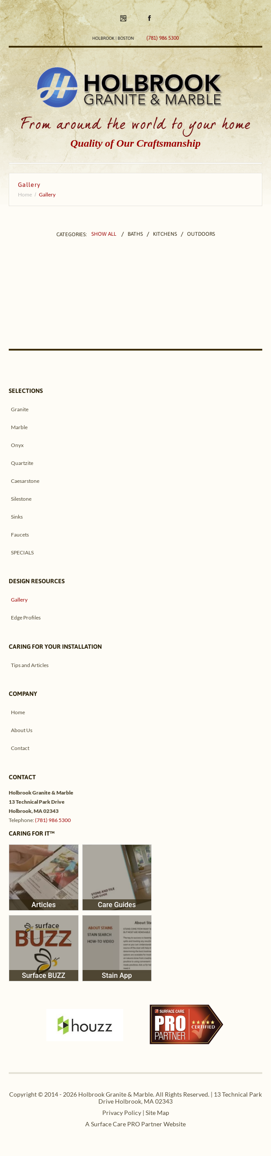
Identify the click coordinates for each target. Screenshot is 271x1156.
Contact (20, 748)
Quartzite (22, 463)
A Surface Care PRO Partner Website (135, 1124)
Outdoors (201, 234)
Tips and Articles (30, 665)
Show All (103, 234)
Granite (19, 409)
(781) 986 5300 (53, 820)
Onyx (17, 445)
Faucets (20, 534)
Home (25, 194)
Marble (19, 427)
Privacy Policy (121, 1112)
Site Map (157, 1112)
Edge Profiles (26, 617)
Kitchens (165, 234)
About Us (21, 730)
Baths (135, 234)
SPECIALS (22, 552)
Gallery (19, 599)
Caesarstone (25, 481)
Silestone (21, 498)
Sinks (17, 516)
